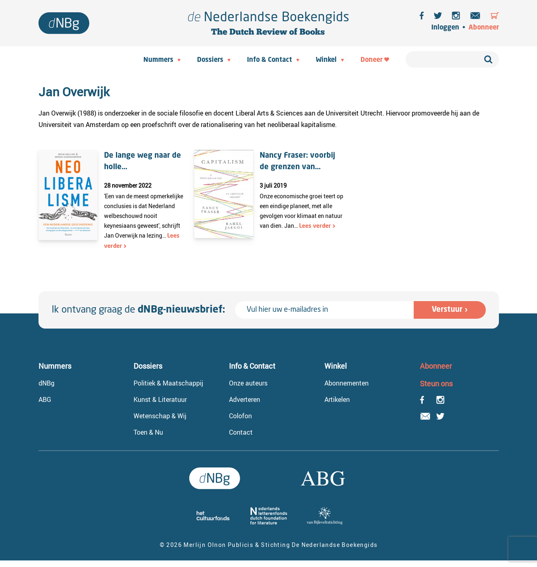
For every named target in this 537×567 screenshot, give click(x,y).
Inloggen (445, 28)
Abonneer (484, 28)
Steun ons (436, 383)
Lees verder (315, 226)
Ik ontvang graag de (138, 310)
